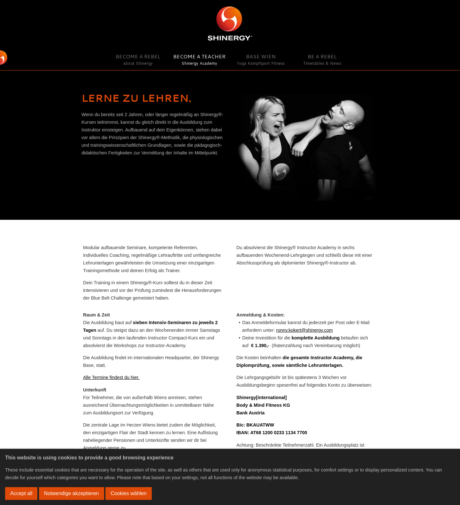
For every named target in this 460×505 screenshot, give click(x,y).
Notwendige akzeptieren (71, 493)
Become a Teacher (199, 59)
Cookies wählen (129, 493)
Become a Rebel (138, 59)
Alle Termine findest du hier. (111, 377)
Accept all (21, 493)
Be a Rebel (322, 59)
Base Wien (261, 59)
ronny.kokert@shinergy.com (304, 330)
